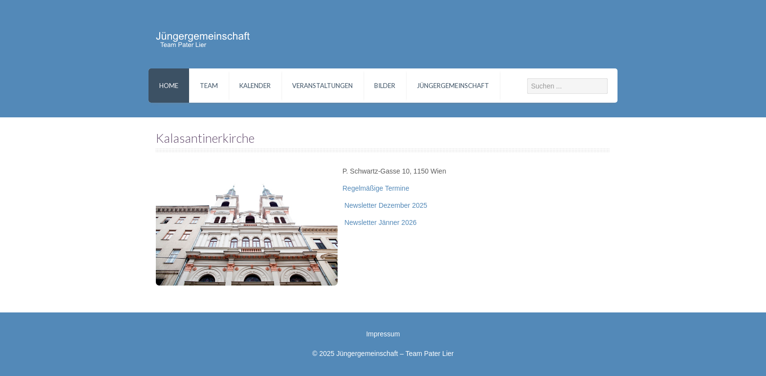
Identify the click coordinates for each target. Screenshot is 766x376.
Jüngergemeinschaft (453, 85)
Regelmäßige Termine (375, 188)
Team (209, 85)
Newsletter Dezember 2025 (384, 205)
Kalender (255, 85)
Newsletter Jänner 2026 (379, 222)
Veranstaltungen (322, 85)
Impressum (383, 334)
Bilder (384, 85)
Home (168, 85)
